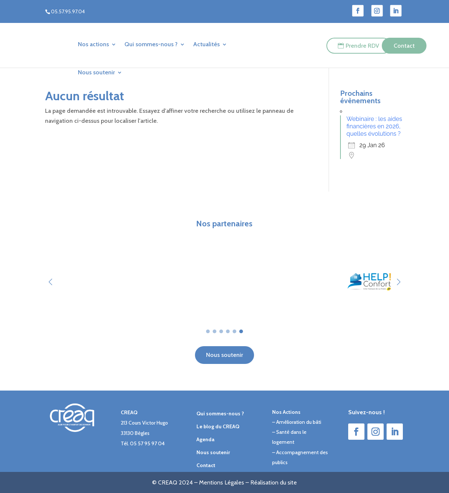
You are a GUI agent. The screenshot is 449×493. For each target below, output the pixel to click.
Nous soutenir (96, 72)
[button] (398, 282)
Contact (404, 45)
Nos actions (93, 44)
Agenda (205, 439)
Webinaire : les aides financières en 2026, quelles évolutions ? (374, 126)
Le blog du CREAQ (217, 426)
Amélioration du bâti (298, 422)
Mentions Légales (221, 482)
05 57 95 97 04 (147, 443)
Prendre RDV (362, 45)
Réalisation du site (273, 482)
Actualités (206, 44)
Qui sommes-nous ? (151, 44)
